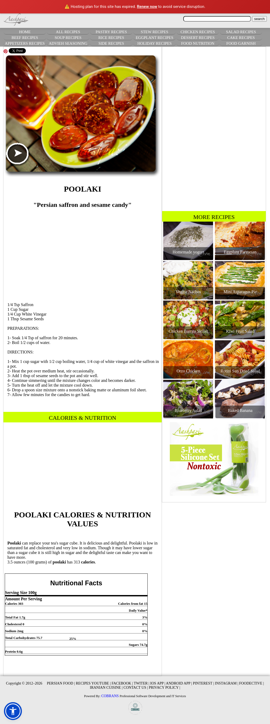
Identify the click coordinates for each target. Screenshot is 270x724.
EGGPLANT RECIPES (154, 38)
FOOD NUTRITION (197, 43)
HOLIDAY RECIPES (154, 43)
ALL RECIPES (68, 32)
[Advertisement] (82, 253)
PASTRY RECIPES (111, 32)
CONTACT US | (135, 688)
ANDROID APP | (179, 683)
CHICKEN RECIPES (198, 32)
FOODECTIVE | (251, 683)
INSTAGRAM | (226, 683)
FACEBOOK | (122, 683)
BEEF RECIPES (25, 38)
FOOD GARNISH (240, 43)
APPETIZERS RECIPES (25, 43)
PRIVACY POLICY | (164, 688)
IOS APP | (157, 683)
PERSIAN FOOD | (61, 683)
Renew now (147, 6)
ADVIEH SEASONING (68, 43)
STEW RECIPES (154, 32)
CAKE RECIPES (241, 38)
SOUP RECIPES (68, 38)
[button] (13, 711)
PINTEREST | (203, 683)
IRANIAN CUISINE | (106, 688)
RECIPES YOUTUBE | (93, 683)
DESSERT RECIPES (198, 38)
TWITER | (141, 683)
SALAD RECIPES (241, 32)
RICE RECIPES (111, 38)
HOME (25, 32)
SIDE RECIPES (111, 43)
